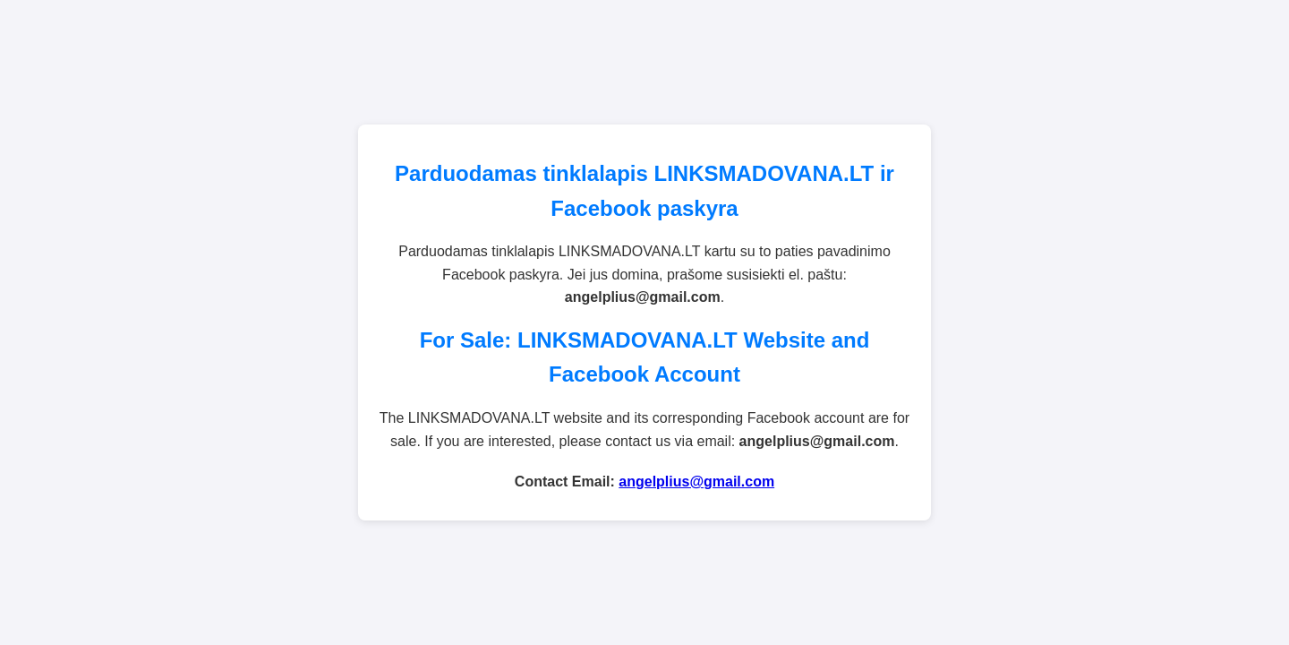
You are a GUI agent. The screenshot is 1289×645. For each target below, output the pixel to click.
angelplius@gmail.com (696, 481)
